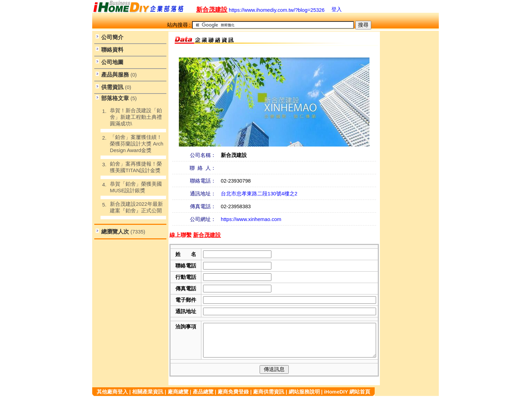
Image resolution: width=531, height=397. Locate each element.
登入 (336, 9)
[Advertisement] (407, 146)
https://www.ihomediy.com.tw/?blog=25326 (260, 10)
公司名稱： (203, 155)
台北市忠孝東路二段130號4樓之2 (259, 193)
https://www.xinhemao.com (251, 219)
